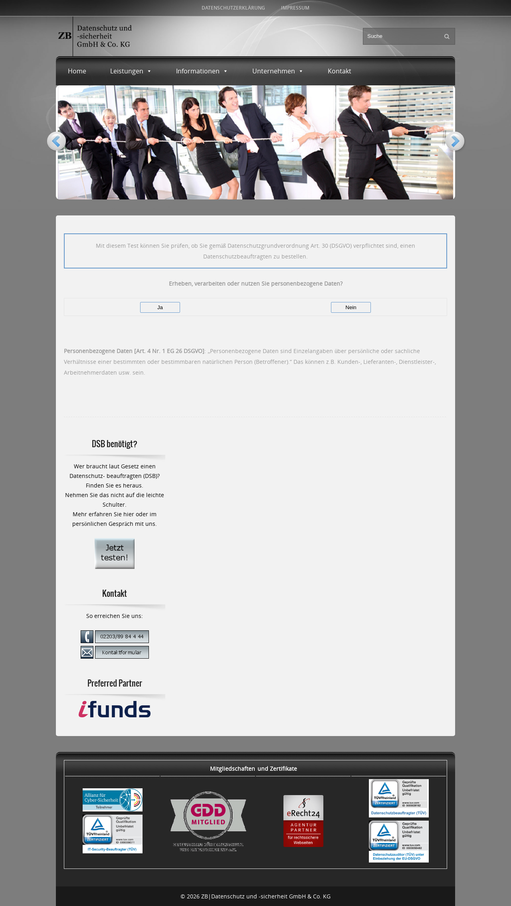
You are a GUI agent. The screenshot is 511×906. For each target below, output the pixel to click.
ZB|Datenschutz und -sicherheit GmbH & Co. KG (266, 896)
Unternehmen (278, 71)
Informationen (202, 71)
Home (77, 71)
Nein (350, 307)
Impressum (295, 7)
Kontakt (339, 71)
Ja (160, 307)
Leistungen (131, 71)
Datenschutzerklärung (233, 7)
